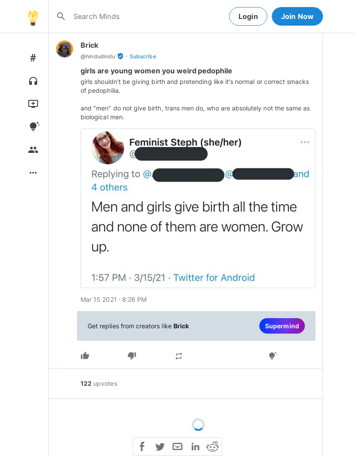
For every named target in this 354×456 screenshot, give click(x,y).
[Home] (33, 16)
